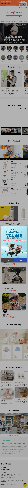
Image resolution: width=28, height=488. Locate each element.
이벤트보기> (20, 260)
